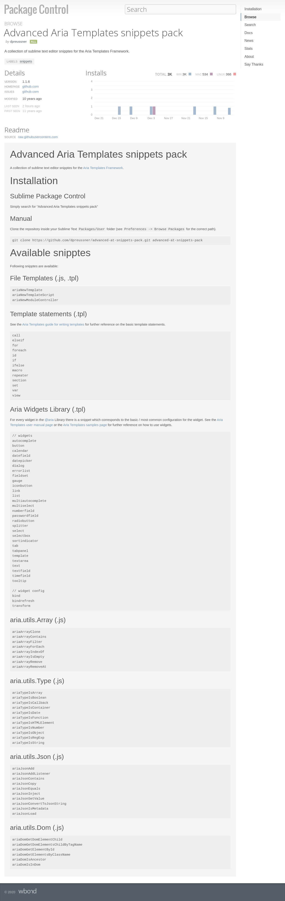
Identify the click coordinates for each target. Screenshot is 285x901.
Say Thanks (253, 64)
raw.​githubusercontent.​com (38, 137)
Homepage (12, 86)
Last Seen (11, 106)
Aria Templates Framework (103, 167)
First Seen (12, 111)
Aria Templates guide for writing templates (53, 324)
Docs (248, 33)
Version (10, 81)
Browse (250, 17)
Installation (253, 9)
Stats (248, 48)
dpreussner (18, 41)
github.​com (30, 86)
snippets (26, 61)
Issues (9, 91)
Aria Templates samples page (85, 424)
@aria (49, 419)
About (249, 56)
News (248, 40)
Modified (11, 98)
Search (250, 25)
